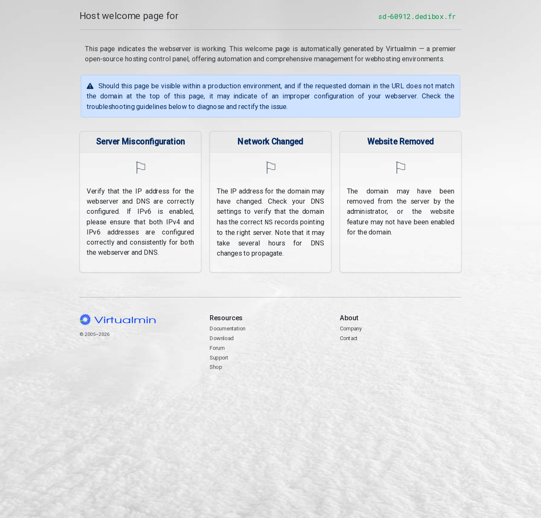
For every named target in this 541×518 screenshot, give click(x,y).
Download (222, 338)
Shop (216, 366)
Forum (217, 347)
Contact (401, 362)
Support (219, 357)
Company (351, 328)
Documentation (228, 328)
